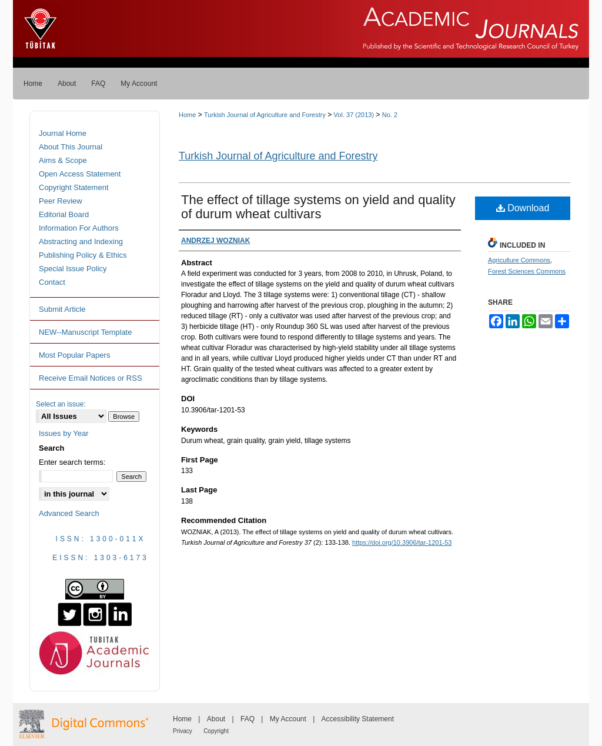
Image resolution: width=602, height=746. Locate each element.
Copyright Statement (74, 187)
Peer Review (60, 201)
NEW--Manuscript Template (85, 332)
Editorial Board (64, 214)
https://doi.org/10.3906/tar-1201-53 (402, 542)
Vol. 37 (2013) (354, 114)
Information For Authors (79, 228)
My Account (288, 719)
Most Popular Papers (74, 355)
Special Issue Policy (73, 268)
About (216, 719)
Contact (52, 282)
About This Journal (70, 146)
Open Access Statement (80, 173)
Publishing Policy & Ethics (83, 255)
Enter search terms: (72, 462)
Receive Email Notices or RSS (90, 378)
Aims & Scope (63, 160)
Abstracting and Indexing (81, 241)
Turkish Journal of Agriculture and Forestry (265, 114)
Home (187, 114)
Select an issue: (61, 404)
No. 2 (389, 114)
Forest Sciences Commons (527, 271)
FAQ (247, 719)
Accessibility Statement (358, 719)
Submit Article (62, 309)
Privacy (182, 731)
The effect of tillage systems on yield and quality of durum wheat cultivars (318, 206)
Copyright (216, 731)
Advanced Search (69, 513)
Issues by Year (64, 433)
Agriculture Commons (519, 260)
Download (523, 208)
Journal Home (62, 133)
